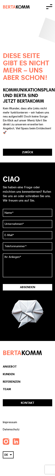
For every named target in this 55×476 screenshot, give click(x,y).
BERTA (16, 6)
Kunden (9, 374)
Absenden (27, 287)
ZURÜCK (27, 152)
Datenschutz (11, 429)
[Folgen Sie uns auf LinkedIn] (16, 441)
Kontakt (27, 403)
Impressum (10, 422)
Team (7, 389)
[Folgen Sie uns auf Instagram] (6, 441)
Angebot (10, 366)
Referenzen (11, 382)
